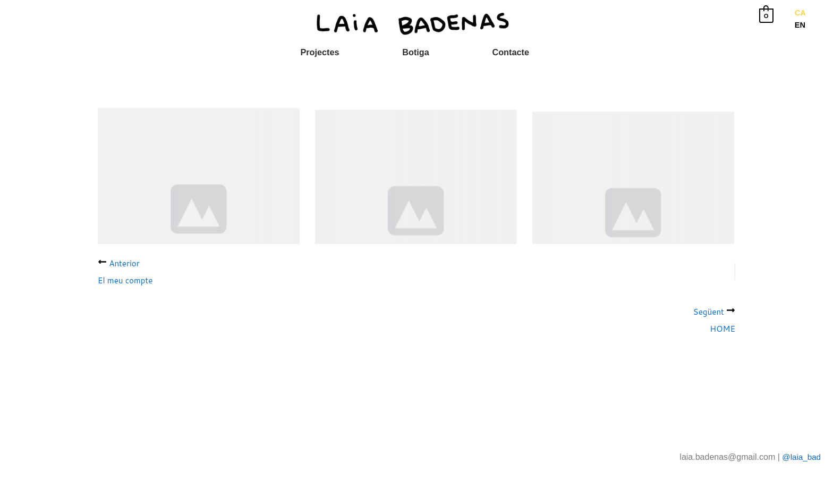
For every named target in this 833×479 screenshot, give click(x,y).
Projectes (326, 52)
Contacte (504, 52)
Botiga (416, 52)
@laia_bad (800, 456)
